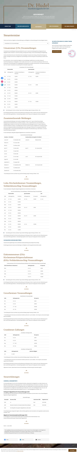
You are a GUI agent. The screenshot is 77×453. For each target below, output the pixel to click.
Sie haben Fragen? (69, 26)
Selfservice (38, 26)
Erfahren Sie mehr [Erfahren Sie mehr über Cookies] (20, 451)
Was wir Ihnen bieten (23, 26)
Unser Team (8, 26)
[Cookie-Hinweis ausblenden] (72, 450)
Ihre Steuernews (53, 26)
